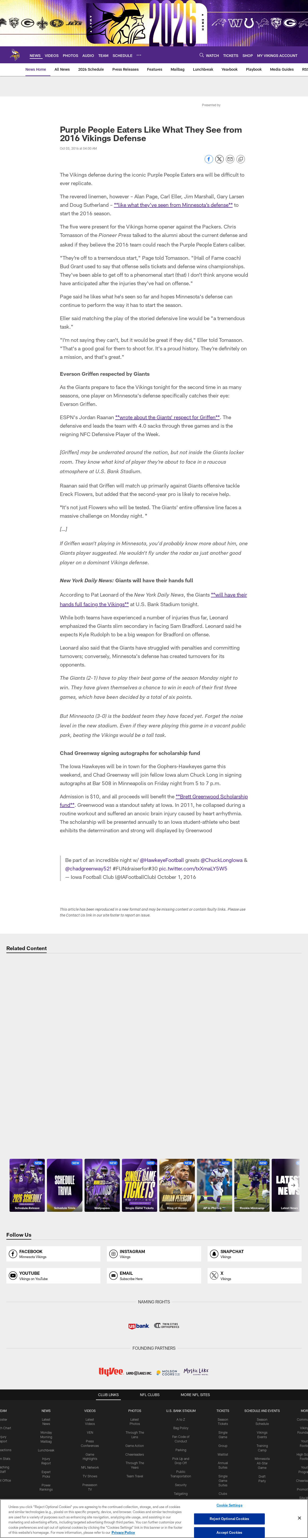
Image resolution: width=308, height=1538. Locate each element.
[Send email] (230, 162)
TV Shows (90, 1471)
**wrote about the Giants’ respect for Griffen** (167, 417)
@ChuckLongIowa (222, 854)
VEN (90, 1427)
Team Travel (134, 1471)
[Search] (202, 55)
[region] (154, 1518)
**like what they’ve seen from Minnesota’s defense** (173, 205)
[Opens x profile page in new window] (255, 1270)
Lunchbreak (46, 1445)
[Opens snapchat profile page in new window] (255, 1249)
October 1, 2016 (176, 871)
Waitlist (223, 1449)
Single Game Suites (222, 1475)
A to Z (181, 1414)
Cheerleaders (134, 1449)
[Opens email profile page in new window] (154, 1270)
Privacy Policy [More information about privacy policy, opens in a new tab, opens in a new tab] (123, 1532)
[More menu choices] (139, 55)
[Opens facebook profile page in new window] (53, 1249)
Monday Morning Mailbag (46, 1431)
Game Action (134, 1440)
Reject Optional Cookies (229, 1519)
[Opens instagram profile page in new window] (154, 1249)
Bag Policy (180, 1422)
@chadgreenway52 (87, 863)
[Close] (299, 1518)
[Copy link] (240, 159)
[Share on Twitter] (219, 162)
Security (181, 1479)
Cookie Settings (230, 1505)
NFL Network (90, 1462)
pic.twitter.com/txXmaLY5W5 (193, 863)
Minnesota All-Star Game (262, 1457)
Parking (180, 1444)
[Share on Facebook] (209, 162)
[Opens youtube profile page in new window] (53, 1270)
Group (222, 1440)
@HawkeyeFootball (162, 854)
